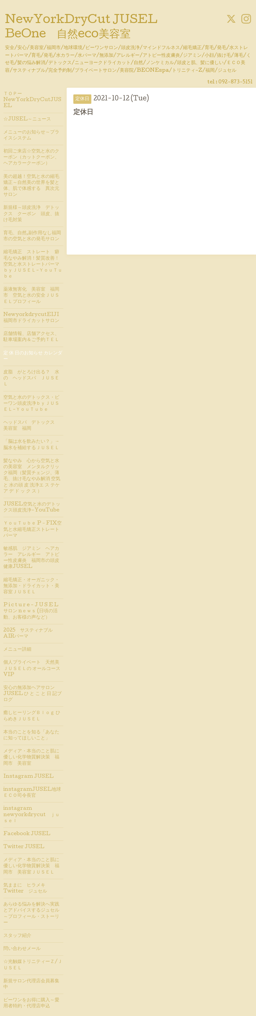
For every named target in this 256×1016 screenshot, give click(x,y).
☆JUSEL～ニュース (27, 119)
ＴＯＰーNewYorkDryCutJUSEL (32, 100)
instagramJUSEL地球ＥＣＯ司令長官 (32, 792)
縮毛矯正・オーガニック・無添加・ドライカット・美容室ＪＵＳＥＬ (31, 586)
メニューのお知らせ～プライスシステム (31, 135)
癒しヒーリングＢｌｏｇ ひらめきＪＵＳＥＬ (31, 716)
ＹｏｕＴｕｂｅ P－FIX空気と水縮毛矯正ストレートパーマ (32, 529)
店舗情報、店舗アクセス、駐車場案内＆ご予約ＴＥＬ (31, 337)
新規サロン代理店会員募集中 (31, 984)
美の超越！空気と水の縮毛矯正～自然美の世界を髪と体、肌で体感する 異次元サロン (31, 186)
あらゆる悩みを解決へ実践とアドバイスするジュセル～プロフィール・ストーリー (31, 914)
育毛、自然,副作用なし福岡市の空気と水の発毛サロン (32, 236)
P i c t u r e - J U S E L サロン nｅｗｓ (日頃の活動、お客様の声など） (30, 611)
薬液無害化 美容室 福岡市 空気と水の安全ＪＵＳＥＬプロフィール (31, 295)
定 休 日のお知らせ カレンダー (32, 356)
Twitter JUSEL (23, 847)
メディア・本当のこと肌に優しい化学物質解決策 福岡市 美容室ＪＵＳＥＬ (31, 866)
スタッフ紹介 (17, 936)
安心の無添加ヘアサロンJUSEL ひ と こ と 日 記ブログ (32, 694)
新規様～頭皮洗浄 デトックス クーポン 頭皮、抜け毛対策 (31, 214)
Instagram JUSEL (28, 776)
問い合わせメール (22, 949)
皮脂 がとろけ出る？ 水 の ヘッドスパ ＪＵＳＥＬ (33, 378)
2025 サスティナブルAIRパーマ (28, 633)
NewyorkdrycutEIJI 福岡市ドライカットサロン (33, 318)
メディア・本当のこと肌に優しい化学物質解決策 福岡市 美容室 (31, 757)
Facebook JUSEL (26, 834)
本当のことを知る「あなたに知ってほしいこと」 (31, 735)
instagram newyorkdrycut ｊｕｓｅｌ (31, 814)
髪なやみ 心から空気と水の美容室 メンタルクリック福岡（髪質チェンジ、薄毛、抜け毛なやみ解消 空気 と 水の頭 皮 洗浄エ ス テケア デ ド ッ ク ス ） (31, 476)
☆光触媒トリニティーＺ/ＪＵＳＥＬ (32, 965)
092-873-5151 (235, 82)
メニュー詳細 (17, 649)
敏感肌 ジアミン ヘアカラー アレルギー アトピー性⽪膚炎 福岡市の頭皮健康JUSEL (31, 558)
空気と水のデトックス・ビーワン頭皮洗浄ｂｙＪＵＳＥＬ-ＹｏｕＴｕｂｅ (31, 403)
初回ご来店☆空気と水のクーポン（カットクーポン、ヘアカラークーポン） (31, 157)
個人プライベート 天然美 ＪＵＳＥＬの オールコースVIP (31, 668)
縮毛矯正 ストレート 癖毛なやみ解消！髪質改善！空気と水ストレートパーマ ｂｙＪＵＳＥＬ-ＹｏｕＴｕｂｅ (33, 264)
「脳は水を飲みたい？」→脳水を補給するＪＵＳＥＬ (31, 444)
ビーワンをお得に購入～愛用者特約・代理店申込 (31, 1003)
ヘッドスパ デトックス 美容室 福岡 (33, 425)
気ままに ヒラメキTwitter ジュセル (25, 888)
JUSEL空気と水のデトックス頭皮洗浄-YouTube (31, 507)
